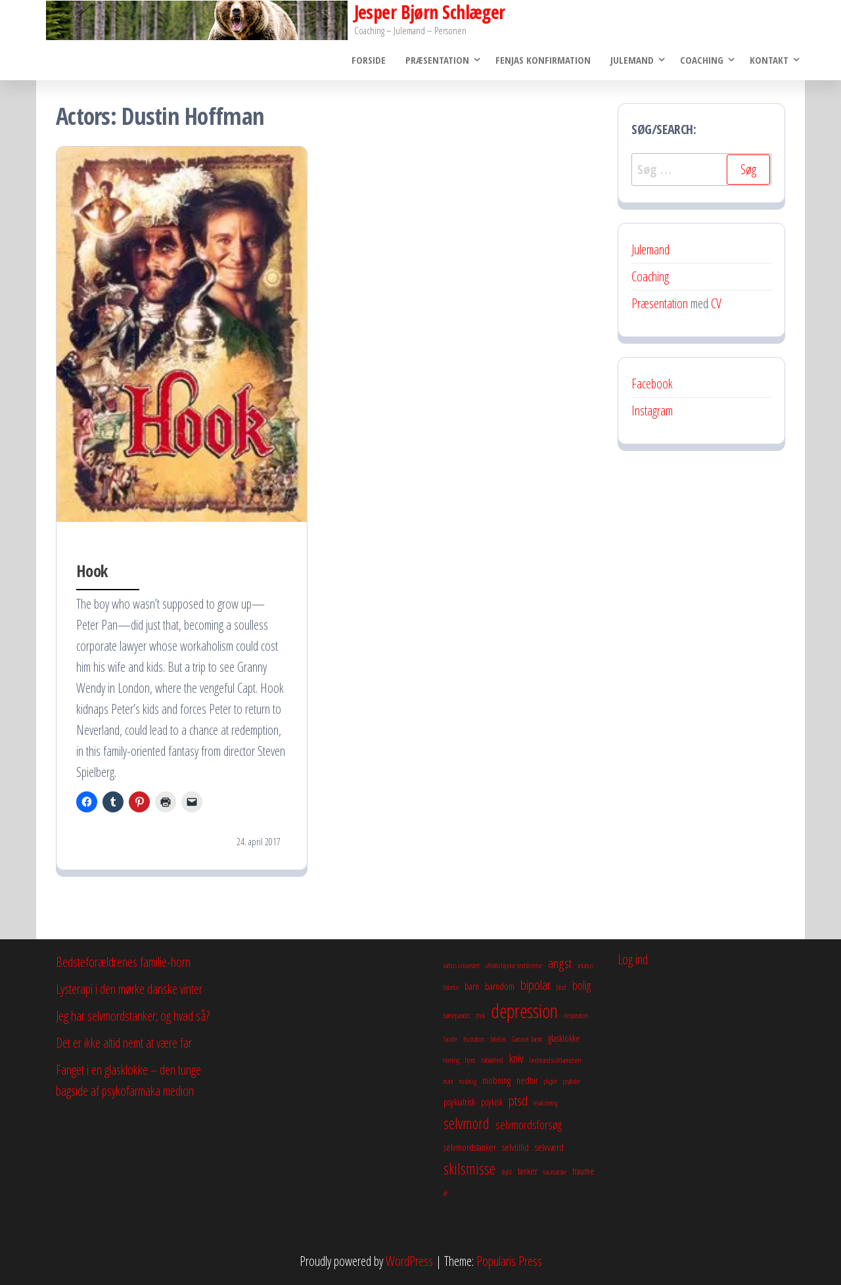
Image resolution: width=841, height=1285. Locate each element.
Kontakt (769, 59)
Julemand (632, 59)
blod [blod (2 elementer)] (561, 987)
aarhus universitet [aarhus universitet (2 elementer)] (461, 965)
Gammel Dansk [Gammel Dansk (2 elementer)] (527, 1039)
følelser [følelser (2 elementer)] (498, 1039)
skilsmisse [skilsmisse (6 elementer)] (469, 1168)
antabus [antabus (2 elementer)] (585, 965)
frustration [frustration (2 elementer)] (473, 1039)
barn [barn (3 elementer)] (472, 986)
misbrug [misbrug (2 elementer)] (467, 1081)
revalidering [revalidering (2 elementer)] (546, 1103)
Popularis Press (509, 1261)
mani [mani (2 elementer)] (448, 1081)
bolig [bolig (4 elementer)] (581, 985)
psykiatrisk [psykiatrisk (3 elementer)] (459, 1101)
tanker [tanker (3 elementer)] (527, 1170)
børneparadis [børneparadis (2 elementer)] (456, 1015)
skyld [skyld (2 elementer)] (506, 1172)
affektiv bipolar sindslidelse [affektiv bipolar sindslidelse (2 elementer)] (514, 965)
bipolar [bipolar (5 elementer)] (535, 984)
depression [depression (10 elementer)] (524, 1011)
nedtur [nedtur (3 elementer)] (527, 1079)
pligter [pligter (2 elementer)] (550, 1081)
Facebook (652, 383)
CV (716, 303)
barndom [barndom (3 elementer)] (499, 986)
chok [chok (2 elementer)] (480, 1015)
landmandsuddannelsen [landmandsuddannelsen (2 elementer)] (555, 1060)
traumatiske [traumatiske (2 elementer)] (554, 1172)
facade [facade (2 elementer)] (450, 1039)
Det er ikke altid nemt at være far (124, 1043)
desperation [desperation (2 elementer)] (576, 1015)
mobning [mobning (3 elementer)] (496, 1079)
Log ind (633, 959)
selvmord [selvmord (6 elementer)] (466, 1123)
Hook (92, 570)
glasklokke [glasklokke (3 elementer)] (564, 1037)
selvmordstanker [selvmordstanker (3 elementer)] (469, 1147)
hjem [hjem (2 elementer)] (470, 1060)
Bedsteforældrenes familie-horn (123, 962)
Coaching (701, 59)
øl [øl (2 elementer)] (445, 1193)
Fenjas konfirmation (543, 59)
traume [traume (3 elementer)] (583, 1170)
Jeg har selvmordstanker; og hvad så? (133, 1016)
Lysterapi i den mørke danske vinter (129, 989)
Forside (369, 59)
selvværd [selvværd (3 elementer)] (549, 1147)
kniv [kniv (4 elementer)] (516, 1058)
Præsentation (437, 59)
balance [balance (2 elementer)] (451, 987)
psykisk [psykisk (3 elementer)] (492, 1101)
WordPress (409, 1261)
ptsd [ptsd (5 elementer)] (518, 1100)
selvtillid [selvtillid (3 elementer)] (515, 1147)
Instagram (652, 410)
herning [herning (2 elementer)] (451, 1060)
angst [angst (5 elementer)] (560, 963)
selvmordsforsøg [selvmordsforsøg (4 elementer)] (528, 1125)
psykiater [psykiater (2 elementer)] (571, 1081)
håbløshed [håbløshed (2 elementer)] (492, 1060)
